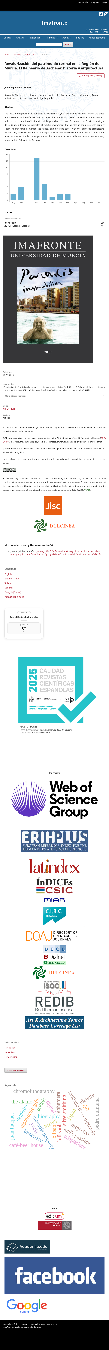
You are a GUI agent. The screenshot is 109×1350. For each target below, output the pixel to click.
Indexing (80, 37)
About (66, 37)
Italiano (8, 583)
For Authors (9, 1052)
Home (7, 54)
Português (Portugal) (14, 596)
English (8, 574)
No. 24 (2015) (31, 54)
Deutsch (8, 587)
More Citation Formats (15, 395)
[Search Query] (49, 44)
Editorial (51, 37)
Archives (20, 37)
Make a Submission (16, 1070)
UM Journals (82, 2)
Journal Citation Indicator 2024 (24, 617)
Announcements (97, 37)
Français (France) (12, 592)
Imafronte (54, 22)
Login (105, 2)
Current (7, 37)
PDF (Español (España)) (91, 75)
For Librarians (10, 1056)
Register (95, 2)
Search (68, 44)
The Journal (35, 37)
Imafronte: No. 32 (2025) (88, 554)
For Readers (9, 1047)
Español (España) (12, 578)
